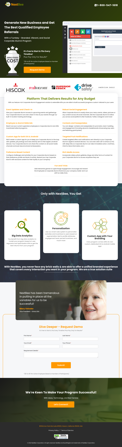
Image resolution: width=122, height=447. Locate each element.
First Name (28, 336)
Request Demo (37, 69)
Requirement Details (31, 351)
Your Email (28, 343)
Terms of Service (67, 430)
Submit (61, 365)
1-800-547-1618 (106, 5)
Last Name (66, 336)
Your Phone (66, 343)
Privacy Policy (54, 430)
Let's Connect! (61, 404)
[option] (15, 87)
